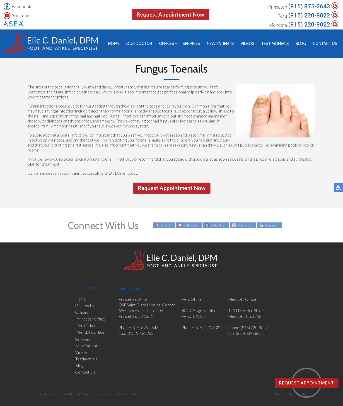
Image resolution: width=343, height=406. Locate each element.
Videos (247, 43)
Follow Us (217, 225)
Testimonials (275, 43)
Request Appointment (306, 382)
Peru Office (86, 325)
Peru (282, 16)
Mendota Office (90, 332)
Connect (271, 225)
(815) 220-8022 (309, 15)
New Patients (220, 43)
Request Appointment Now (170, 14)
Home (113, 43)
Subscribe (190, 225)
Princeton (277, 7)
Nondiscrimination (296, 394)
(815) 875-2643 (309, 6)
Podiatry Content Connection (115, 394)
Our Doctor (139, 43)
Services (191, 43)
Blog (301, 43)
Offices (166, 43)
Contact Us (325, 43)
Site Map (275, 394)
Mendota (278, 25)
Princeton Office (90, 318)
